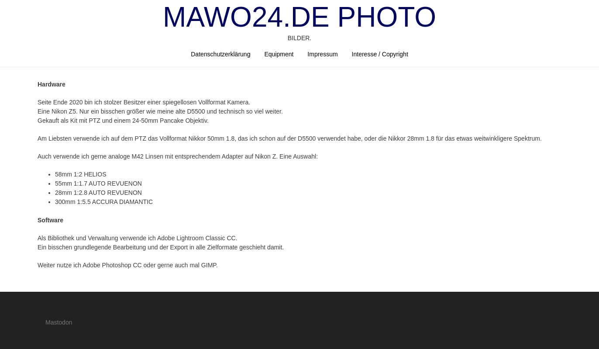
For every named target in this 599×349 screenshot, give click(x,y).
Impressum (322, 54)
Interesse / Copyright (380, 54)
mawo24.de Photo (299, 17)
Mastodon (58, 322)
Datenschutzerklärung (220, 54)
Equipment (278, 54)
